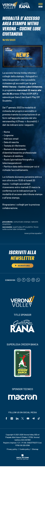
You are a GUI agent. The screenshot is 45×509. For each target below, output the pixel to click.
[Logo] (9, 5)
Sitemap (35, 449)
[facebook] (23, 280)
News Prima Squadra (32, 233)
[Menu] (40, 5)
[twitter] (28, 280)
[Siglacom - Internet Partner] (22, 459)
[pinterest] (33, 280)
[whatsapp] (38, 280)
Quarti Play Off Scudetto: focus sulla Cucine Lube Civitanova (20, 228)
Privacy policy (12, 449)
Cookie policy (25, 449)
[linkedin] (19, 280)
